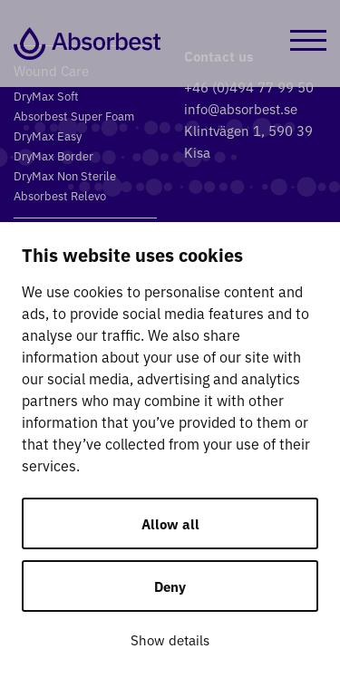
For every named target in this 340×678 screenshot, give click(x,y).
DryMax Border (53, 155)
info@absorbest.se (240, 108)
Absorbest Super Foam (74, 115)
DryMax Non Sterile (65, 175)
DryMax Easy (48, 135)
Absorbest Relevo (60, 195)
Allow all (170, 523)
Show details (170, 639)
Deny (170, 586)
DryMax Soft (46, 95)
